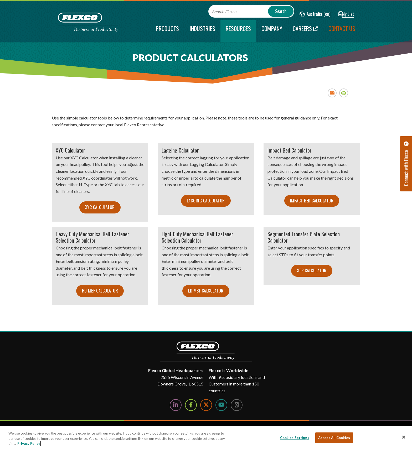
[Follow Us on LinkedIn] (176, 405)
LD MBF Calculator (206, 291)
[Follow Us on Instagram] (237, 405)
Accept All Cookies (334, 437)
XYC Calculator (100, 207)
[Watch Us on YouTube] (221, 405)
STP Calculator (312, 270)
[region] (206, 437)
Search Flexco (224, 12)
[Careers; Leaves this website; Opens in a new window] (305, 31)
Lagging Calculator (206, 200)
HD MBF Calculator (100, 291)
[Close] (403, 437)
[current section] (238, 31)
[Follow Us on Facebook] (191, 405)
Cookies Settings (294, 437)
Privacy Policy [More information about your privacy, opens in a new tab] (28, 443)
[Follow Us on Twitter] (206, 405)
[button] (311, 14)
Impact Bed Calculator (312, 200)
